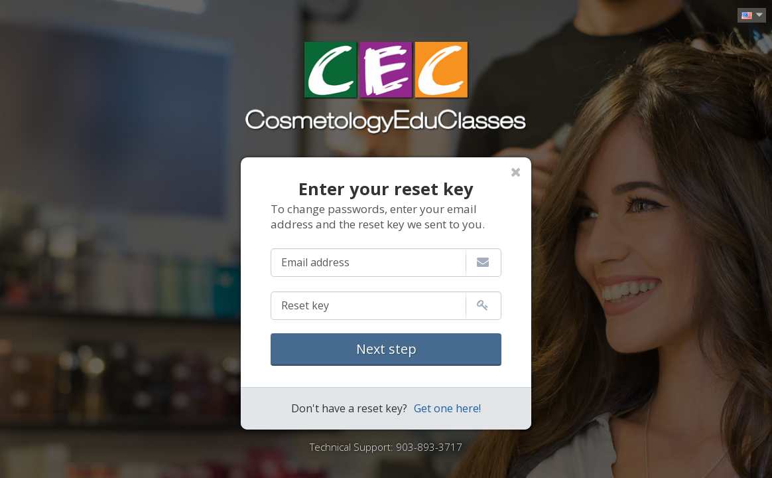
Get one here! (447, 408)
